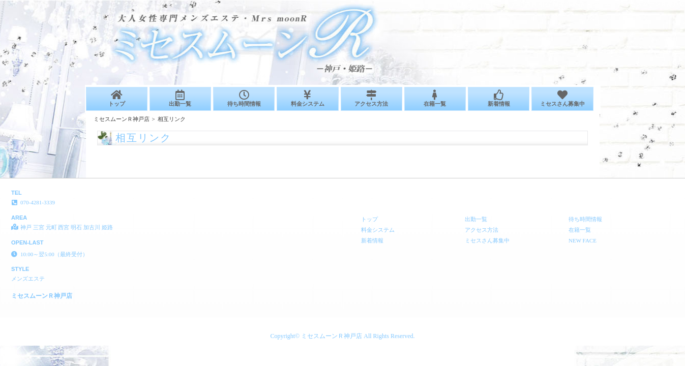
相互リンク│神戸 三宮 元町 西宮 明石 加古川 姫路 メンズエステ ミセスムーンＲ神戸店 (567, 4)
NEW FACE (583, 240)
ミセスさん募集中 (562, 98)
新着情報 (498, 98)
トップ (116, 98)
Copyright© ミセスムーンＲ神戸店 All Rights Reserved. (342, 336)
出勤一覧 (180, 98)
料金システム (307, 98)
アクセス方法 (371, 98)
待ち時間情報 (244, 98)
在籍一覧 (435, 98)
